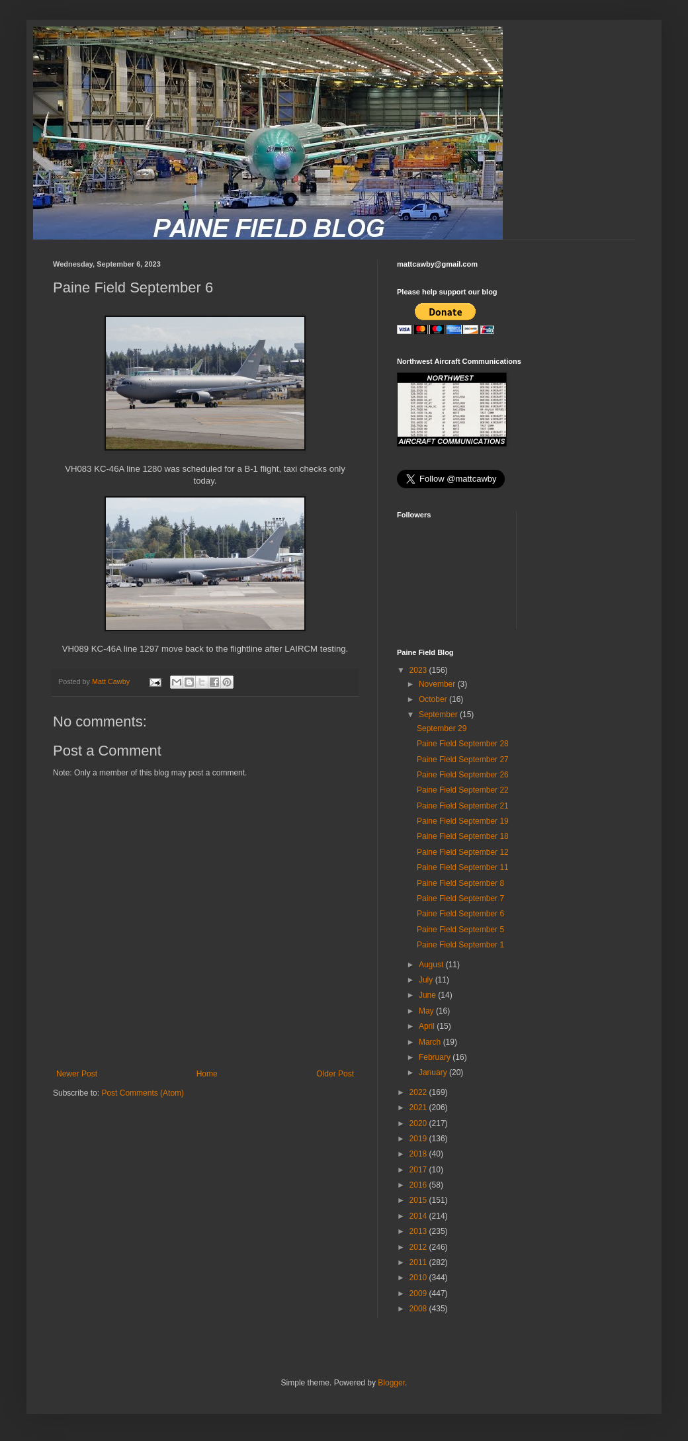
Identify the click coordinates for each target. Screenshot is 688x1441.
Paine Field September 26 (463, 774)
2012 (419, 1247)
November (438, 684)
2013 (419, 1231)
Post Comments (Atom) (142, 1093)
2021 (419, 1107)
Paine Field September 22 (463, 790)
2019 (419, 1138)
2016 (419, 1185)
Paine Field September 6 (460, 913)
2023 (419, 670)
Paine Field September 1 (460, 944)
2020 (419, 1123)
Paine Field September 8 (460, 883)
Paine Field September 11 (463, 867)
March (431, 1042)
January (434, 1072)
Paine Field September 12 (463, 852)
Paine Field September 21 (463, 805)
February (435, 1057)
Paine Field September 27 (463, 759)
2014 (419, 1216)
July (427, 979)
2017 (419, 1169)
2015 (419, 1200)
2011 (419, 1262)
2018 (419, 1153)
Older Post (335, 1073)
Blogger (391, 1382)
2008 (419, 1308)
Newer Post (76, 1073)
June (428, 995)
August (432, 964)
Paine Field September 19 (463, 821)
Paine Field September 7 (460, 898)
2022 (419, 1092)
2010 (419, 1277)
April (428, 1026)
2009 (419, 1293)
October (434, 699)
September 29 (441, 728)
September (439, 714)
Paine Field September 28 (463, 743)
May (427, 1011)
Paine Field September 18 (463, 836)
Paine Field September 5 (460, 929)
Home (207, 1073)
